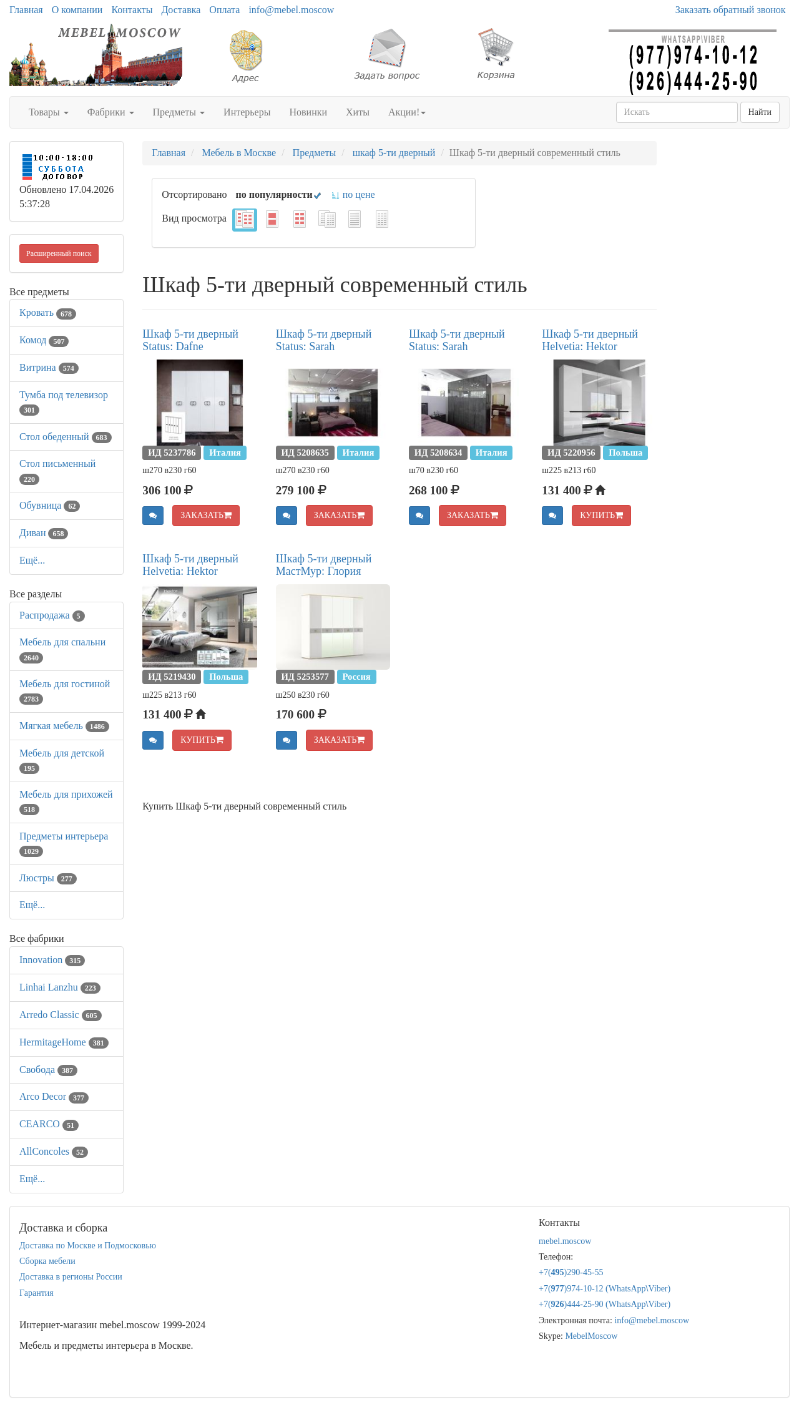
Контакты (131, 9)
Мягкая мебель (64, 725)
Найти (760, 112)
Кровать (47, 312)
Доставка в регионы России (70, 1276)
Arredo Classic (60, 1014)
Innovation (52, 959)
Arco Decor (54, 1096)
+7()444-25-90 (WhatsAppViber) (604, 1304)
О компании (77, 9)
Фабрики (110, 112)
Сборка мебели (47, 1261)
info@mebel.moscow (291, 9)
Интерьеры (246, 112)
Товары (49, 112)
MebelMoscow (591, 1336)
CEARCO (49, 1124)
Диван (43, 532)
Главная (26, 9)
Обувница (49, 505)
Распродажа (52, 615)
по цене (353, 194)
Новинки (308, 112)
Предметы (179, 112)
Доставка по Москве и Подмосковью (87, 1245)
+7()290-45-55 (571, 1272)
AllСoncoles (53, 1151)
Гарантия (36, 1293)
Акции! (407, 112)
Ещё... (32, 560)
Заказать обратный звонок (730, 9)
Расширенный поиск (59, 253)
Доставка (180, 9)
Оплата (224, 9)
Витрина (49, 367)
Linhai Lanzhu (59, 987)
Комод (44, 340)
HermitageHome (64, 1042)
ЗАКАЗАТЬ (206, 515)
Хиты (358, 112)
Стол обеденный (65, 436)
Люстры (48, 878)
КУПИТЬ (601, 515)
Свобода (48, 1069)
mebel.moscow (565, 1241)
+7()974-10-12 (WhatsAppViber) (604, 1288)
